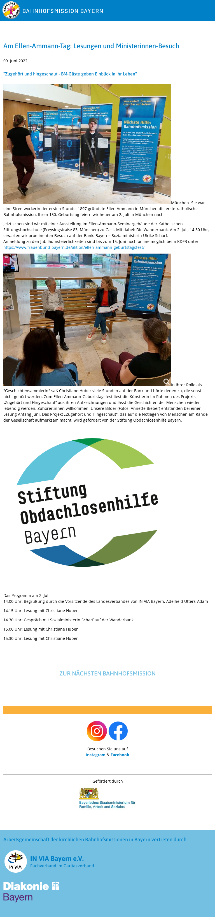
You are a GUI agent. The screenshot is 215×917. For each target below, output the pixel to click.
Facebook (120, 754)
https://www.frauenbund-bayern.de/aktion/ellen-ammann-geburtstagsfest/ (73, 247)
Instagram (96, 754)
